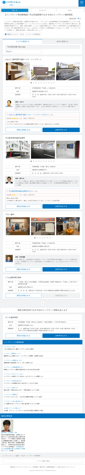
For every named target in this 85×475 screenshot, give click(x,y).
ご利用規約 (35, 467)
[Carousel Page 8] (48, 82)
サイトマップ (71, 467)
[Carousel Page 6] (43, 82)
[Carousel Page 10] (53, 82)
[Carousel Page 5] (41, 82)
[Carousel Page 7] (46, 82)
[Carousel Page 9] (51, 82)
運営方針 (42, 467)
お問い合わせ (61, 467)
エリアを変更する (22, 41)
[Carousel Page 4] (38, 82)
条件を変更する (62, 41)
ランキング (42, 10)
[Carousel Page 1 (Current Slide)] (31, 82)
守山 (9, 51)
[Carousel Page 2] (33, 82)
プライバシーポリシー (23, 467)
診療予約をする (61, 130)
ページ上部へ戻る (43, 461)
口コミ (70, 10)
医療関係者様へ (51, 467)
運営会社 (12, 467)
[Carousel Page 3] (36, 82)
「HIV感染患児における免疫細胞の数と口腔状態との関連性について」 (13, 448)
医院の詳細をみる (23, 130)
